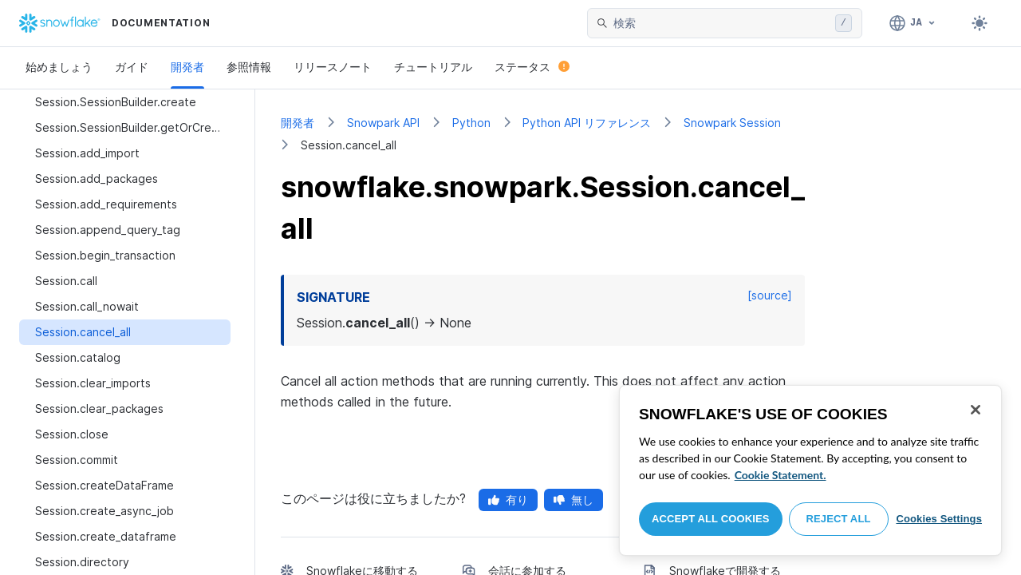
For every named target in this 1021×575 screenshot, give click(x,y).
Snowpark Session (732, 122)
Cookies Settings (939, 519)
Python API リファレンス (586, 122)
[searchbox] (721, 23)
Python (471, 122)
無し (573, 499)
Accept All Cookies (711, 519)
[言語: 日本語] (912, 23)
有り (508, 499)
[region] (810, 470)
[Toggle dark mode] (979, 23)
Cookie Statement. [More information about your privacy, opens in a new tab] (780, 475)
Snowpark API (383, 122)
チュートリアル (433, 66)
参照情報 (249, 66)
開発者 (187, 66)
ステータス (532, 66)
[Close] (975, 409)
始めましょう (59, 66)
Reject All (838, 519)
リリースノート (333, 66)
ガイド (131, 66)
